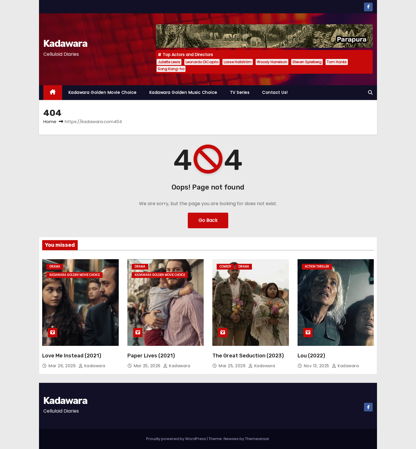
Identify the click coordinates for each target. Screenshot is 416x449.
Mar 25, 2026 (148, 366)
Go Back (208, 220)
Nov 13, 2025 (317, 366)
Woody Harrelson (272, 62)
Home (49, 121)
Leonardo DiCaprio (201, 62)
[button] (370, 92)
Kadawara (65, 43)
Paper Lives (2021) (151, 355)
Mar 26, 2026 (63, 366)
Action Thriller (317, 266)
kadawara (92, 366)
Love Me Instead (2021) (71, 355)
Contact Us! (275, 92)
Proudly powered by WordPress (176, 438)
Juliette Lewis (169, 62)
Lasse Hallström (238, 62)
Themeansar (257, 438)
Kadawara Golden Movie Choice (102, 92)
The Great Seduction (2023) (248, 355)
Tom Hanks (337, 62)
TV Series (240, 92)
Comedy (225, 266)
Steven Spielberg (307, 62)
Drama (54, 266)
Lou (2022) (311, 355)
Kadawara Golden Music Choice (183, 92)
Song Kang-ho (171, 68)
